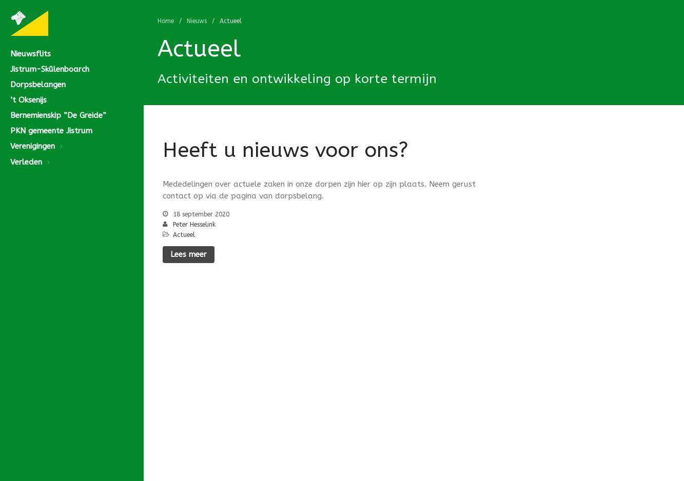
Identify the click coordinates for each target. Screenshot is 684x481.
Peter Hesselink (194, 224)
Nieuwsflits (30, 53)
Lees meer (188, 254)
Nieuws (197, 21)
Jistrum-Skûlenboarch (49, 69)
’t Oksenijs (28, 100)
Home (166, 21)
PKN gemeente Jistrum (51, 130)
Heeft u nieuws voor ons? (285, 150)
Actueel (184, 234)
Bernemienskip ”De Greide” (58, 115)
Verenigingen (32, 146)
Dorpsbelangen (38, 84)
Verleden (26, 162)
